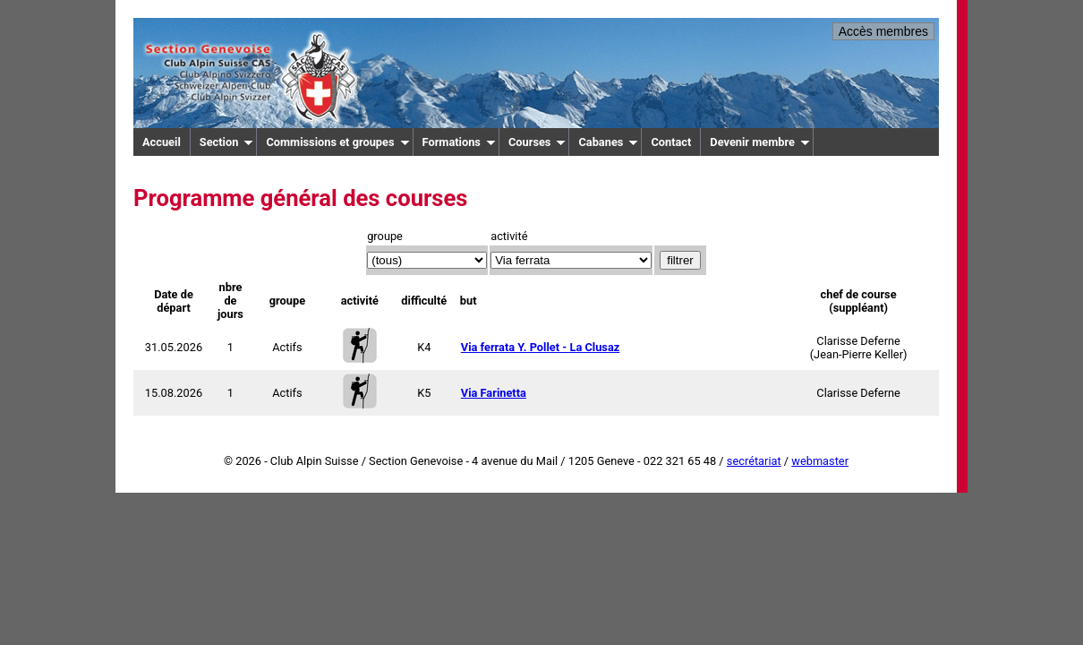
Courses (537, 142)
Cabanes (608, 142)
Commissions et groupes (337, 142)
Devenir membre (760, 142)
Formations (459, 142)
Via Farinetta (493, 393)
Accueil (161, 142)
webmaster (819, 461)
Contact (671, 142)
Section (227, 142)
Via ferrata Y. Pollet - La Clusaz (540, 347)
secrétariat (754, 461)
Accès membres (883, 31)
